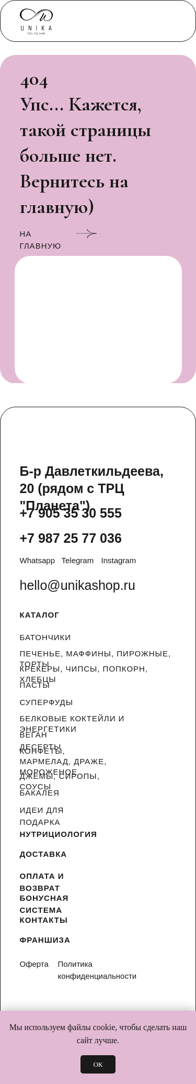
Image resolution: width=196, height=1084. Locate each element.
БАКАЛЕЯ (40, 792)
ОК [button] (97, 1064)
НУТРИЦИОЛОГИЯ (58, 834)
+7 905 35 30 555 (71, 513)
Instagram (118, 560)
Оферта (34, 963)
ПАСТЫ (35, 684)
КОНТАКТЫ (44, 919)
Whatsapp (37, 560)
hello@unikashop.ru (77, 585)
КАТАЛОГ (40, 614)
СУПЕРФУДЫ (47, 702)
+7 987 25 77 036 (71, 538)
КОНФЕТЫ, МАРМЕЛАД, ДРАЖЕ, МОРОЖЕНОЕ (63, 761)
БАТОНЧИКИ (46, 637)
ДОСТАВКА (43, 854)
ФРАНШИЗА (45, 939)
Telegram (78, 560)
